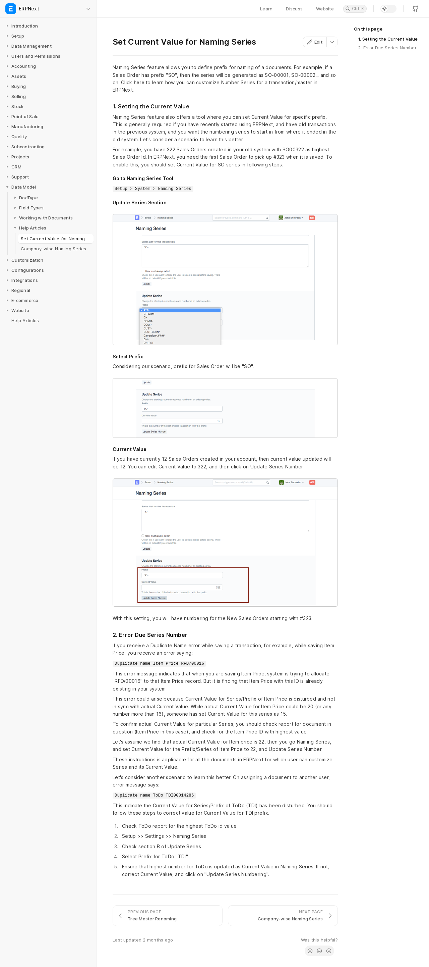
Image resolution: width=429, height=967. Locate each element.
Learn (266, 8)
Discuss (294, 8)
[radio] (310, 951)
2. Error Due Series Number (387, 47)
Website (325, 8)
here (139, 82)
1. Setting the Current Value (388, 39)
